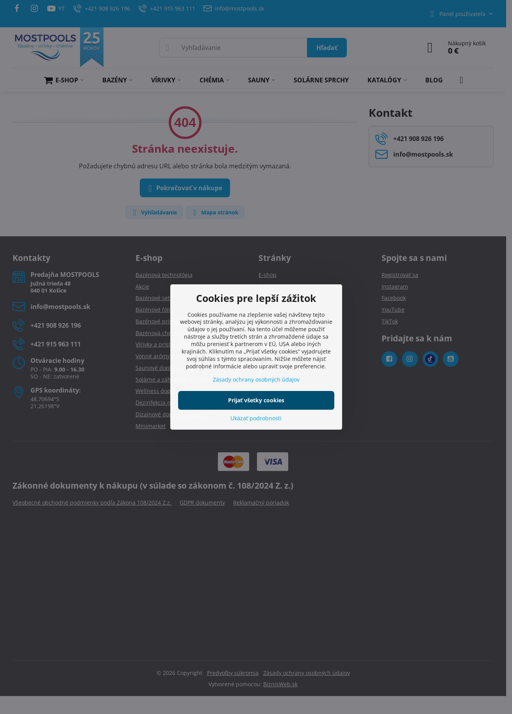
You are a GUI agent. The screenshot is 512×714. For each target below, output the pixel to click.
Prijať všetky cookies (256, 400)
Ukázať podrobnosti (256, 418)
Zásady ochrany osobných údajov (256, 379)
